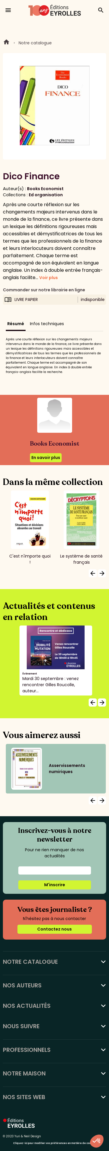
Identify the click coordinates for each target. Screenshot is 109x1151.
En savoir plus (45, 457)
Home (6, 42)
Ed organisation (46, 195)
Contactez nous (54, 929)
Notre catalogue (35, 43)
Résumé (15, 324)
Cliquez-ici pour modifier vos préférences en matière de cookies (54, 1143)
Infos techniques (47, 324)
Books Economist (45, 189)
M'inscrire (54, 885)
